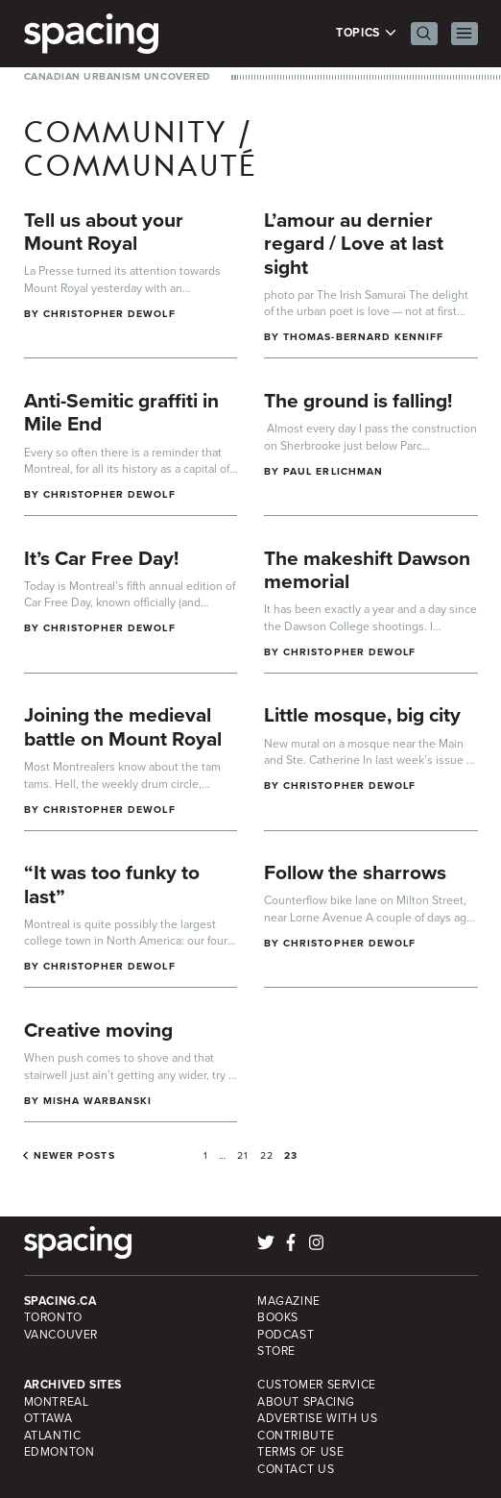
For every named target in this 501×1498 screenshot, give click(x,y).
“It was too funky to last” (112, 884)
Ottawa (48, 1418)
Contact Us (295, 1469)
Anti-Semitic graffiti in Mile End (121, 412)
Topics (366, 33)
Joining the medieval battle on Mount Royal (123, 726)
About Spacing (306, 1402)
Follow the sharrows (355, 872)
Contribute (295, 1435)
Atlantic (53, 1435)
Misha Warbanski (98, 1100)
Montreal (56, 1402)
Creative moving (98, 1029)
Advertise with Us (317, 1418)
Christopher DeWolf (109, 314)
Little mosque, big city (362, 714)
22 (267, 1155)
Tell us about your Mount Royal (103, 231)
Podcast (285, 1334)
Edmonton (59, 1452)
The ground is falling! (358, 400)
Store (276, 1351)
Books (277, 1317)
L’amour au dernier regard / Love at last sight (353, 243)
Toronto (53, 1317)
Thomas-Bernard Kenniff (363, 337)
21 (243, 1155)
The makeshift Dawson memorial (367, 570)
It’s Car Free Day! (101, 558)
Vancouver (61, 1334)
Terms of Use (300, 1452)
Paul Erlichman (333, 471)
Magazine (289, 1301)
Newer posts (74, 1156)
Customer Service (316, 1384)
